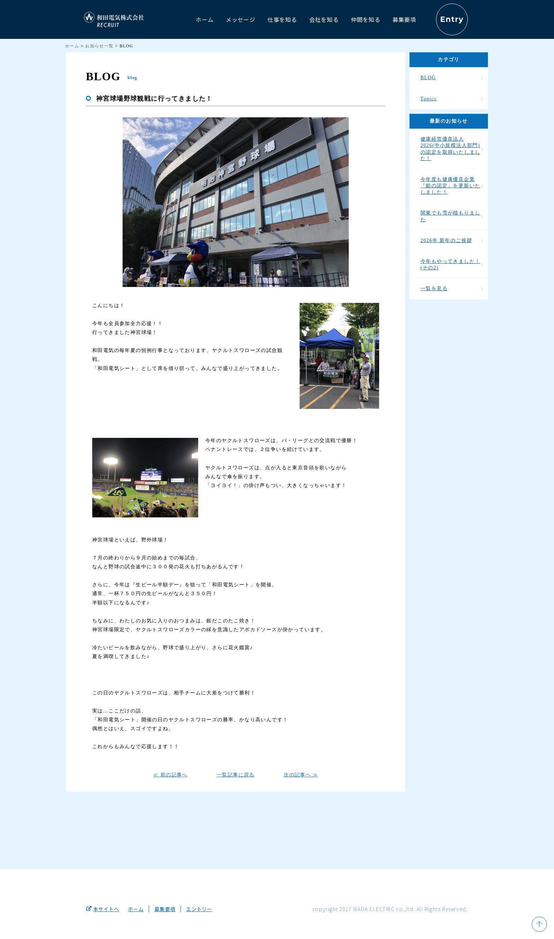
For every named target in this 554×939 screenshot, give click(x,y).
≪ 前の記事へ (170, 774)
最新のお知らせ (449, 121)
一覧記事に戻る (236, 774)
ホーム (72, 45)
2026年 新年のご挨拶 (446, 240)
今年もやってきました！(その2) (450, 264)
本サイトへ (102, 908)
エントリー (199, 908)
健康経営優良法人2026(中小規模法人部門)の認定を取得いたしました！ (450, 148)
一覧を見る (434, 288)
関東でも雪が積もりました (450, 216)
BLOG (428, 77)
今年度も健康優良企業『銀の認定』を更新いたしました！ (450, 186)
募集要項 (164, 908)
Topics (428, 98)
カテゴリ (449, 59)
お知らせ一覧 (99, 45)
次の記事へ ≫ (301, 774)
